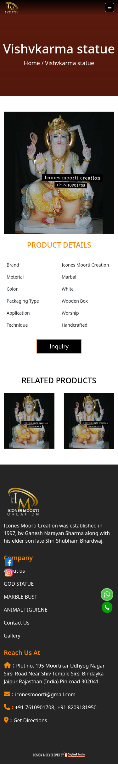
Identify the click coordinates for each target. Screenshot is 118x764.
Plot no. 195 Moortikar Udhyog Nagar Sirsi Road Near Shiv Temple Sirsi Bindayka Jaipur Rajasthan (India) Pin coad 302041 (54, 673)
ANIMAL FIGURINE (26, 609)
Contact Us (16, 622)
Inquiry (59, 346)
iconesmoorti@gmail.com (45, 694)
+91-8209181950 (77, 707)
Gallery (12, 635)
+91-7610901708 (34, 707)
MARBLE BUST (20, 596)
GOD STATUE (19, 583)
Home (32, 63)
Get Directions (30, 720)
